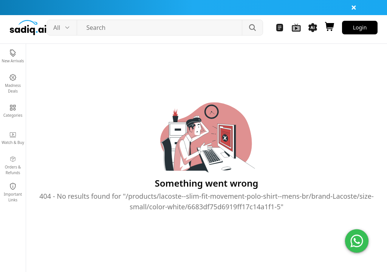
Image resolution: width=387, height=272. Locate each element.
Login (360, 27)
